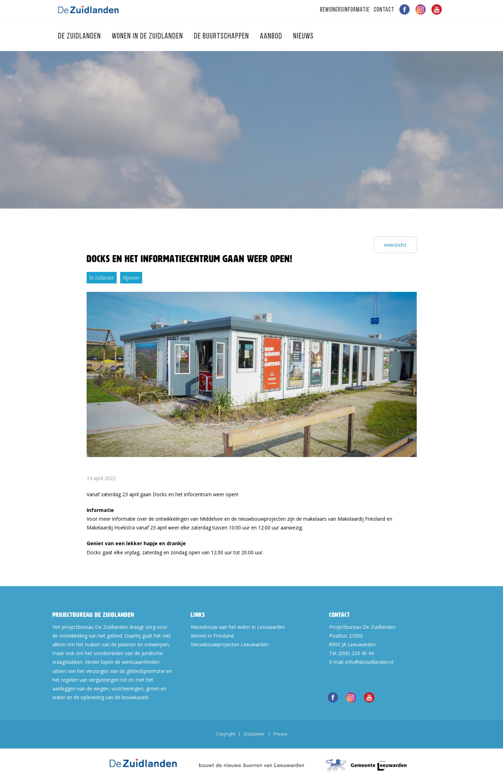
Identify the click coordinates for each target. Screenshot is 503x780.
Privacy (280, 734)
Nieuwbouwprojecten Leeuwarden (230, 644)
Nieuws (303, 37)
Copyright (225, 734)
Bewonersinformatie (345, 10)
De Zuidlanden (80, 37)
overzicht (395, 244)
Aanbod (272, 37)
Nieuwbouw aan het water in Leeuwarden (238, 627)
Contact (384, 10)
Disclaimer (254, 734)
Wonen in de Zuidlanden (148, 37)
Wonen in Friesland (212, 635)
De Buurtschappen (222, 37)
